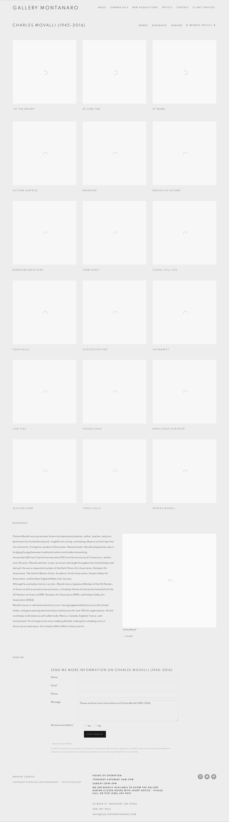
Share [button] (129, 636)
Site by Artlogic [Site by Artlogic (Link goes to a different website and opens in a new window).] (71, 782)
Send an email (213, 776)
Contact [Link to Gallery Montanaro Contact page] (183, 7)
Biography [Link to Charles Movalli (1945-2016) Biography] (159, 25)
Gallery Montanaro (46, 8)
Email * (54, 685)
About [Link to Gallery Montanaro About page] (102, 7)
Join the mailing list (207, 776)
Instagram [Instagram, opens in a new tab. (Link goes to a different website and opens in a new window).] (200, 776)
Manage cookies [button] (24, 777)
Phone (54, 694)
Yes (89, 726)
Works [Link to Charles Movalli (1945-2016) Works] (143, 25)
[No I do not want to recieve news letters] (96, 726)
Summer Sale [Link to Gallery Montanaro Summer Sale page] (119, 7)
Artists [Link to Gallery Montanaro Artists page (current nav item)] (167, 7)
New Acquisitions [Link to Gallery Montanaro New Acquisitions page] (145, 7)
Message (56, 702)
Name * (55, 677)
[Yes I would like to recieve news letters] (85, 726)
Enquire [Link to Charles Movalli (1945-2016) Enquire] (176, 25)
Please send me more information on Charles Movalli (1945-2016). (128, 710)
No (99, 726)
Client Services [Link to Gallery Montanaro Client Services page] (204, 7)
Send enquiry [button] (95, 734)
